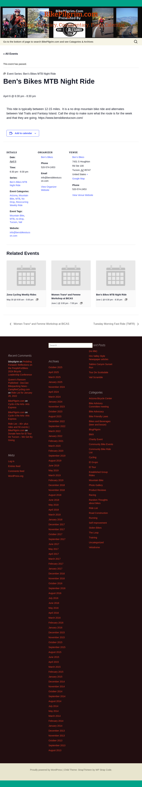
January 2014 (55, 725)
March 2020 (55, 446)
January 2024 (55, 401)
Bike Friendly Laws (98, 416)
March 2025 (55, 377)
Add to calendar (23, 133)
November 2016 (57, 578)
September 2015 (57, 647)
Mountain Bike (17, 215)
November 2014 (57, 686)
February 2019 (56, 480)
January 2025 (55, 382)
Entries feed (14, 466)
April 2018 (54, 509)
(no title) (93, 351)
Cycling (92, 457)
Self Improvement (98, 523)
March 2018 (55, 514)
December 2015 (57, 632)
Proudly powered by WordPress (46, 770)
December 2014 (57, 681)
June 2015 (54, 657)
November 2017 (57, 529)
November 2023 (57, 406)
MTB (17, 198)
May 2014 (53, 711)
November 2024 (57, 387)
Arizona (13, 195)
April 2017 (54, 554)
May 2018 (53, 504)
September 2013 (57, 745)
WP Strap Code (103, 770)
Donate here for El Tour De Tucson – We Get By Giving (20, 436)
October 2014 (55, 691)
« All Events (10, 53)
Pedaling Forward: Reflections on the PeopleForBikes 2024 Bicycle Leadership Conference (20, 368)
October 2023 (55, 411)
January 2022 (55, 436)
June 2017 (54, 544)
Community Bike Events (101, 444)
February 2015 (56, 671)
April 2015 (54, 662)
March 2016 (55, 617)
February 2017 (56, 563)
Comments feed (16, 471)
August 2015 (55, 652)
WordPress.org (15, 476)
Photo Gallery (96, 485)
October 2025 (55, 367)
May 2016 (53, 608)
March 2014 (55, 716)
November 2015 (57, 637)
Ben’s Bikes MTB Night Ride (111, 294)
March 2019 (55, 475)
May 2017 (53, 549)
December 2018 (57, 485)
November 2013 (57, 735)
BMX (91, 434)
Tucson (13, 222)
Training (93, 537)
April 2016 (54, 613)
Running (93, 518)
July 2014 (53, 706)
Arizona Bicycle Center (100, 398)
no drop (19, 219)
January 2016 (55, 627)
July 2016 (53, 598)
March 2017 (55, 559)
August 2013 (55, 750)
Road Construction (98, 513)
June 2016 (54, 603)
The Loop (94, 532)
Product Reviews (97, 490)
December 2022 (57, 421)
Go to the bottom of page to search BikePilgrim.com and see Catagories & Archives (48, 41)
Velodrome (94, 547)
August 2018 (55, 495)
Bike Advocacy (96, 411)
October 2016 (55, 583)
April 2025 (54, 372)
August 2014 (55, 701)
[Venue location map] (117, 164)
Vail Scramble (96, 377)
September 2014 (57, 696)
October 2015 (55, 642)
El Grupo (93, 462)
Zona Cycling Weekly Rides (21, 294)
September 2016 (57, 588)
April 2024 (54, 392)
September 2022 (57, 426)
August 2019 (55, 460)
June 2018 (54, 500)
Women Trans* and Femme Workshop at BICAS (41, 323)
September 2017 (57, 539)
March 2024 (55, 396)
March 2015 (55, 667)
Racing (92, 495)
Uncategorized (96, 542)
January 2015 (55, 676)
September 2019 (57, 455)
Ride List (93, 508)
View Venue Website (82, 195)
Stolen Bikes (95, 527)
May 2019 (53, 470)
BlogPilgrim (94, 429)
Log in (11, 461)
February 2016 (56, 622)
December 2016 (57, 573)
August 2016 (55, 593)
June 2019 (54, 465)
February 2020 (56, 450)
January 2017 (55, 568)
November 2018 (57, 490)
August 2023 (55, 416)
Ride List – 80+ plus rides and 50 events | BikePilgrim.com (18, 427)
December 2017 (57, 524)
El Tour (92, 467)
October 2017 (55, 534)
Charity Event (96, 439)
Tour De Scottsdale (98, 372)
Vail (20, 222)
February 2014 (56, 721)
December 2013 (57, 730)
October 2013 (55, 740)
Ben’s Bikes (47, 157)
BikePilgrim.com (16, 401)
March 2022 (55, 431)
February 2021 (56, 441)
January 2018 (55, 519)
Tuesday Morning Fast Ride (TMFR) (114, 323)
